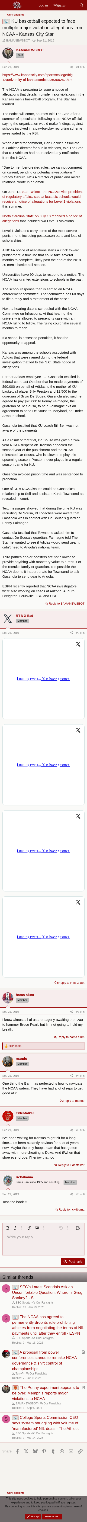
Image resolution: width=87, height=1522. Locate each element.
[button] (7, 1228)
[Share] (71, 67)
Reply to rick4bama (71, 1209)
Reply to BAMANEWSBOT (66, 603)
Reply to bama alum (71, 1037)
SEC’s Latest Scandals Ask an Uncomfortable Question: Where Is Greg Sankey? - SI (47, 1292)
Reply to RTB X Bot (71, 982)
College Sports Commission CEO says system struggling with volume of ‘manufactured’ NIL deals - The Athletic (45, 1423)
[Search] (81, 5)
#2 (78, 632)
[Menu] (6, 5)
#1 (78, 67)
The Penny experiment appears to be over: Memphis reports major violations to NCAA (45, 1393)
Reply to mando (73, 1100)
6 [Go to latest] (84, 67)
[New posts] (72, 5)
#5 (78, 1130)
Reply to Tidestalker (71, 1165)
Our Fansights (44, 1302)
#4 (78, 1075)
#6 (78, 1194)
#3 (78, 1011)
